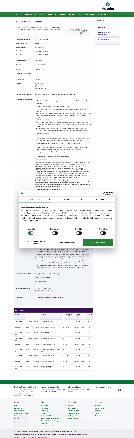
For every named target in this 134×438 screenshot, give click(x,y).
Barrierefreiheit (19, 390)
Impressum (18, 395)
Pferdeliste (51, 14)
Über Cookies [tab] (99, 199)
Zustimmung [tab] (35, 199)
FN (79, 14)
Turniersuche (26, 14)
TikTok (97, 392)
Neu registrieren (103, 40)
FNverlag (54, 414)
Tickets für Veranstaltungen (50, 400)
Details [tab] (67, 199)
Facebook (98, 385)
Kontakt (16, 398)
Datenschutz (18, 387)
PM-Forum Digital (82, 414)
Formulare (44, 390)
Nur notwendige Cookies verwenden (35, 242)
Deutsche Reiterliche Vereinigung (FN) (38, 414)
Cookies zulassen (98, 243)
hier (88, 369)
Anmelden (102, 14)
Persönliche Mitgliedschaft (50, 398)
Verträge (44, 403)
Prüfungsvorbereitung (75, 395)
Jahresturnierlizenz (67, 14)
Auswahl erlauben (67, 243)
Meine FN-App (99, 387)
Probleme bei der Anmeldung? (104, 33)
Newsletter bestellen (103, 366)
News (43, 392)
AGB (15, 385)
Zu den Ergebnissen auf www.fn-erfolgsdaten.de (48, 293)
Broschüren (45, 385)
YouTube (98, 395)
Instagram (98, 390)
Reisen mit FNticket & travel (50, 395)
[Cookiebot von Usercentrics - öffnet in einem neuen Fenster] (104, 193)
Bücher (70, 385)
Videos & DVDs (73, 398)
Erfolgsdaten (89, 14)
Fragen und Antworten (21, 392)
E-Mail (31, 374)
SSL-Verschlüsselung (40, 416)
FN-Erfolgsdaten (73, 392)
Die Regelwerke (73, 387)
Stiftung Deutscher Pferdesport (66, 414)
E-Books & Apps (73, 390)
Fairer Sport (45, 387)
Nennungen (39, 14)
